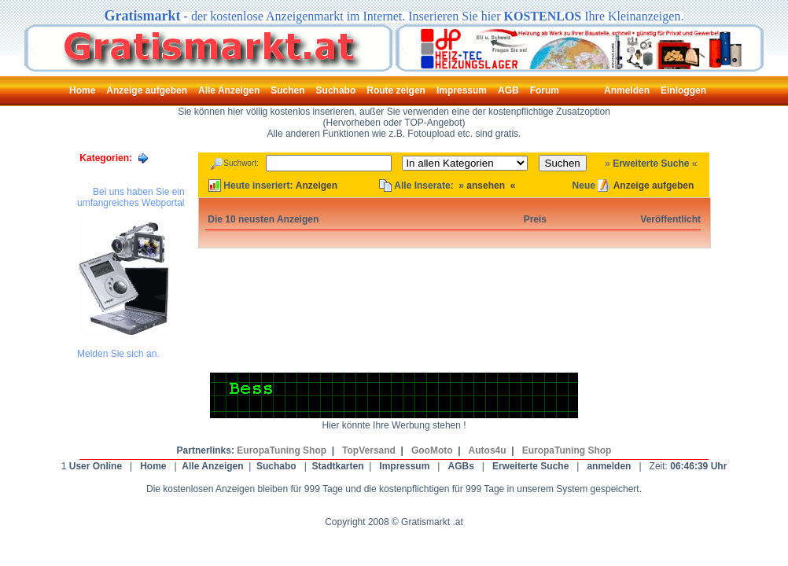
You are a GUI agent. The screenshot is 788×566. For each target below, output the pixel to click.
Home (153, 466)
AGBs (460, 466)
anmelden (609, 466)
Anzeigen (316, 185)
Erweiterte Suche (651, 163)
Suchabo (276, 466)
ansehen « (490, 185)
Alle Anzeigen (212, 466)
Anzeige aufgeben (653, 185)
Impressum (404, 466)
